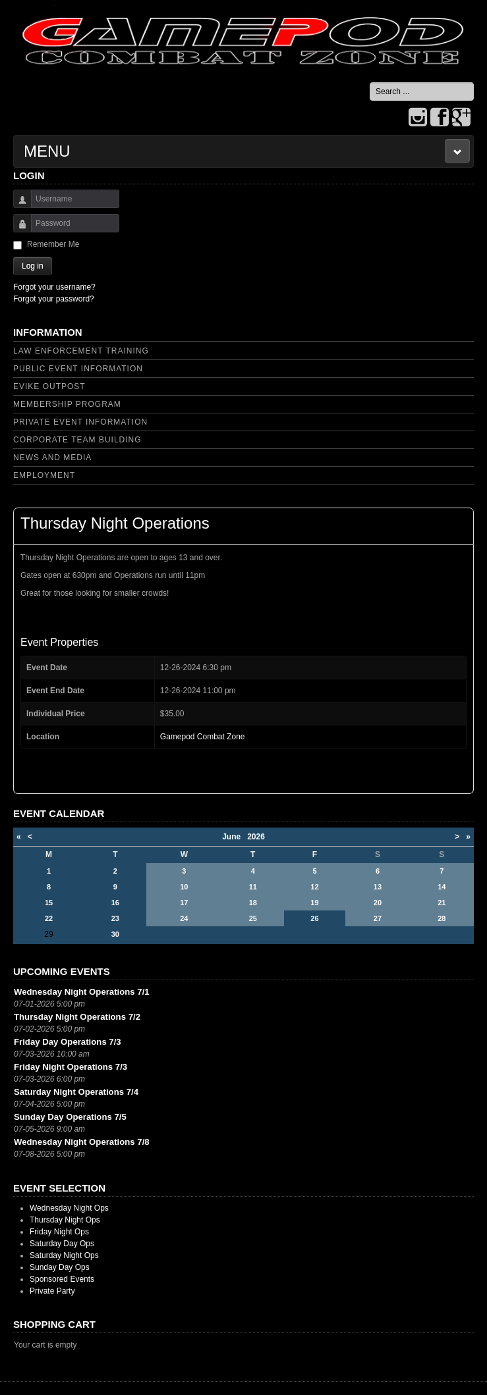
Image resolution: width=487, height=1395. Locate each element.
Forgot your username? (54, 287)
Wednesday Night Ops (69, 1208)
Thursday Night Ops (65, 1219)
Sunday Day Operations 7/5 (70, 1117)
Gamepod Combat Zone (202, 736)
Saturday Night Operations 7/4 (76, 1092)
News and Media (52, 457)
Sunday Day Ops (60, 1267)
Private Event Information (80, 422)
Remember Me (53, 244)
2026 (256, 836)
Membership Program (67, 404)
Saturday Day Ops (62, 1243)
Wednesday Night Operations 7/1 (82, 992)
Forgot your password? (53, 298)
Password (17, 229)
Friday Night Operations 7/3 (70, 1067)
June (234, 836)
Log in (32, 266)
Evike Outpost (49, 386)
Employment (44, 475)
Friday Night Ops (59, 1231)
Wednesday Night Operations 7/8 (82, 1142)
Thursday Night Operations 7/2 (77, 1017)
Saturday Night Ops (64, 1255)
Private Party (52, 1291)
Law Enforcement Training (81, 350)
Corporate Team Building (77, 439)
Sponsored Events (62, 1279)
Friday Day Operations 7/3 (67, 1042)
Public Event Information (78, 368)
